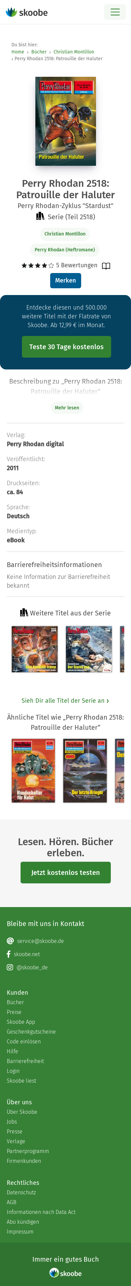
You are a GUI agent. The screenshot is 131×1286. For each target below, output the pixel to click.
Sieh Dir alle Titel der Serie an (66, 700)
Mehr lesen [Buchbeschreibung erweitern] (67, 408)
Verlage (16, 1141)
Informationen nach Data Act (41, 1212)
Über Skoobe (22, 1112)
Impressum (20, 1231)
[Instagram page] (65, 968)
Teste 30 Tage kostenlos (66, 347)
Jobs (12, 1122)
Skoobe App (21, 1022)
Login (13, 1071)
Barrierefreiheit (25, 1061)
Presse (15, 1131)
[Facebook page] (65, 954)
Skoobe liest (21, 1081)
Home (17, 52)
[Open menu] (115, 12)
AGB (12, 1202)
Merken (65, 280)
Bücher (38, 52)
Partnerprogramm (28, 1151)
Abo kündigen (23, 1222)
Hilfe (12, 1051)
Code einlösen (24, 1041)
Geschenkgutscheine (31, 1032)
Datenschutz (21, 1192)
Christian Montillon (74, 52)
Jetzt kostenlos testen (65, 872)
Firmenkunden (24, 1161)
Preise (14, 1012)
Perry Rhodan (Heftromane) (65, 250)
